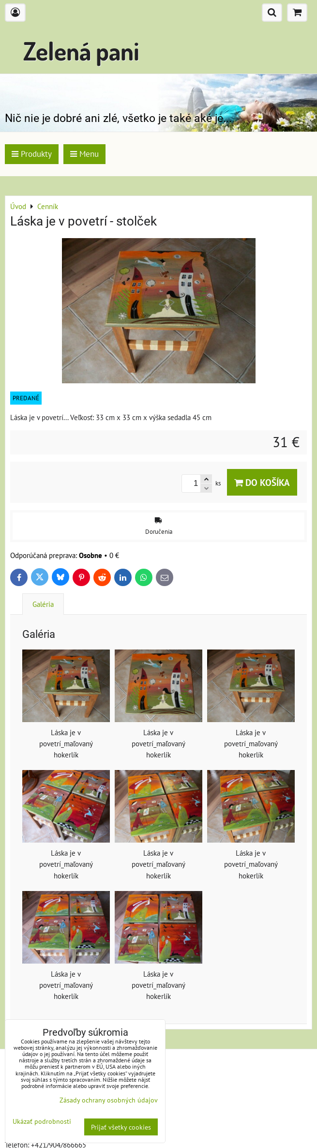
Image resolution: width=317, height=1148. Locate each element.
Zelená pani (81, 50)
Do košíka (262, 482)
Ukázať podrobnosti (42, 1121)
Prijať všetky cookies (121, 1127)
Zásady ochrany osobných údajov (109, 1099)
